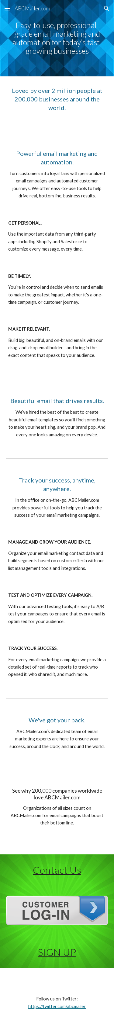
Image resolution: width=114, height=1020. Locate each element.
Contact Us (57, 870)
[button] (7, 8)
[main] (57, 38)
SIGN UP (57, 952)
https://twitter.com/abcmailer (57, 1006)
